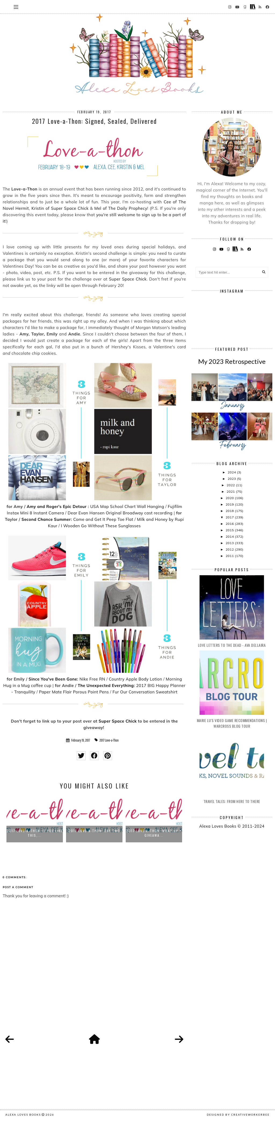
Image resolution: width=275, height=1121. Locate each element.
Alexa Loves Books (23, 1114)
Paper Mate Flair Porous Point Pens (74, 691)
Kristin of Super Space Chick (59, 208)
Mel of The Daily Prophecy (120, 208)
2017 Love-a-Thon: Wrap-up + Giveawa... (154, 833)
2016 (230, 524)
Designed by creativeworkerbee (238, 1114)
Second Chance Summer (46, 519)
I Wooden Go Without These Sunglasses (101, 525)
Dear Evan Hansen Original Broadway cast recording (120, 512)
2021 (231, 491)
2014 (230, 537)
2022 (231, 485)
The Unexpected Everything (106, 685)
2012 (230, 549)
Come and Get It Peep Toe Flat (103, 519)
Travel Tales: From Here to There (232, 801)
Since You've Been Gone (52, 679)
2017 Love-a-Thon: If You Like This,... (35, 833)
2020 (230, 498)
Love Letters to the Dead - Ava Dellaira (232, 645)
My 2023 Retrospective (232, 361)
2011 (230, 556)
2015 (230, 530)
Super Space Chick (128, 279)
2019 (230, 504)
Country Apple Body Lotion (135, 679)
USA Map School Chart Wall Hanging (127, 506)
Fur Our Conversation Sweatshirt (145, 691)
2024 (232, 472)
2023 (232, 479)
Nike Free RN (92, 679)
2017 (230, 517)
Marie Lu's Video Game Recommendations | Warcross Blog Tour (232, 723)
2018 (230, 511)
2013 (230, 543)
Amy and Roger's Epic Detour (57, 506)
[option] (34, 818)
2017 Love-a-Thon (108, 740)
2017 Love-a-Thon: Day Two (94, 830)
